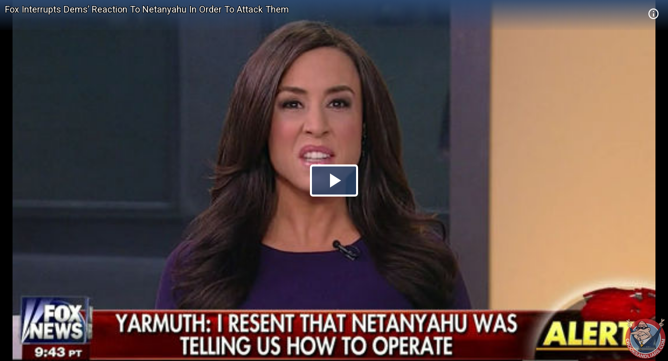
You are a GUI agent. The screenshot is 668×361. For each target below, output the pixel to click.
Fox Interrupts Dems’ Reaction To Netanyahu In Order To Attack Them (147, 9)
